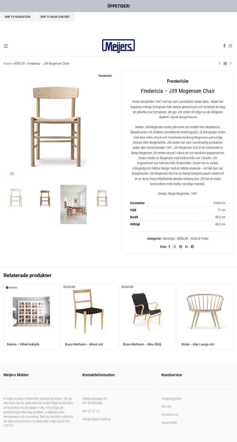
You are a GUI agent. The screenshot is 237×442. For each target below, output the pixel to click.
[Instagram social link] (230, 45)
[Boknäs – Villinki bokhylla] (31, 311)
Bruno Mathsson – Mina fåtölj (142, 344)
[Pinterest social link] (181, 247)
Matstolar (169, 238)
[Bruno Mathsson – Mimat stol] (89, 311)
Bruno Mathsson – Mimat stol (84, 344)
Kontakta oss (170, 414)
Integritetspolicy (171, 398)
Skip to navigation (17, 16)
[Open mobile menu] (5, 46)
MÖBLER (19, 63)
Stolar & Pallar (199, 238)
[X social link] (175, 247)
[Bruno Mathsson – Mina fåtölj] (147, 311)
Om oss (166, 406)
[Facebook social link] (224, 45)
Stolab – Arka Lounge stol (197, 344)
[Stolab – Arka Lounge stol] (206, 311)
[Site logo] (118, 45)
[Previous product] (219, 64)
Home (7, 63)
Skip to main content (55, 16)
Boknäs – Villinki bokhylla (23, 344)
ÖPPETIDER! (118, 6)
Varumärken (169, 422)
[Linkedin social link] (186, 247)
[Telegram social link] (192, 247)
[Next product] (231, 64)
